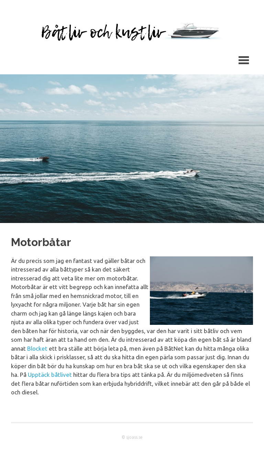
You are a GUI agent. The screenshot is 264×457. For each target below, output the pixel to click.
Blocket (37, 348)
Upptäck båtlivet (50, 374)
